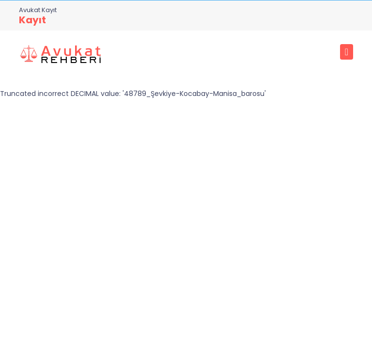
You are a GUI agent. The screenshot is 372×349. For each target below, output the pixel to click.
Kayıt (32, 20)
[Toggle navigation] (346, 52)
